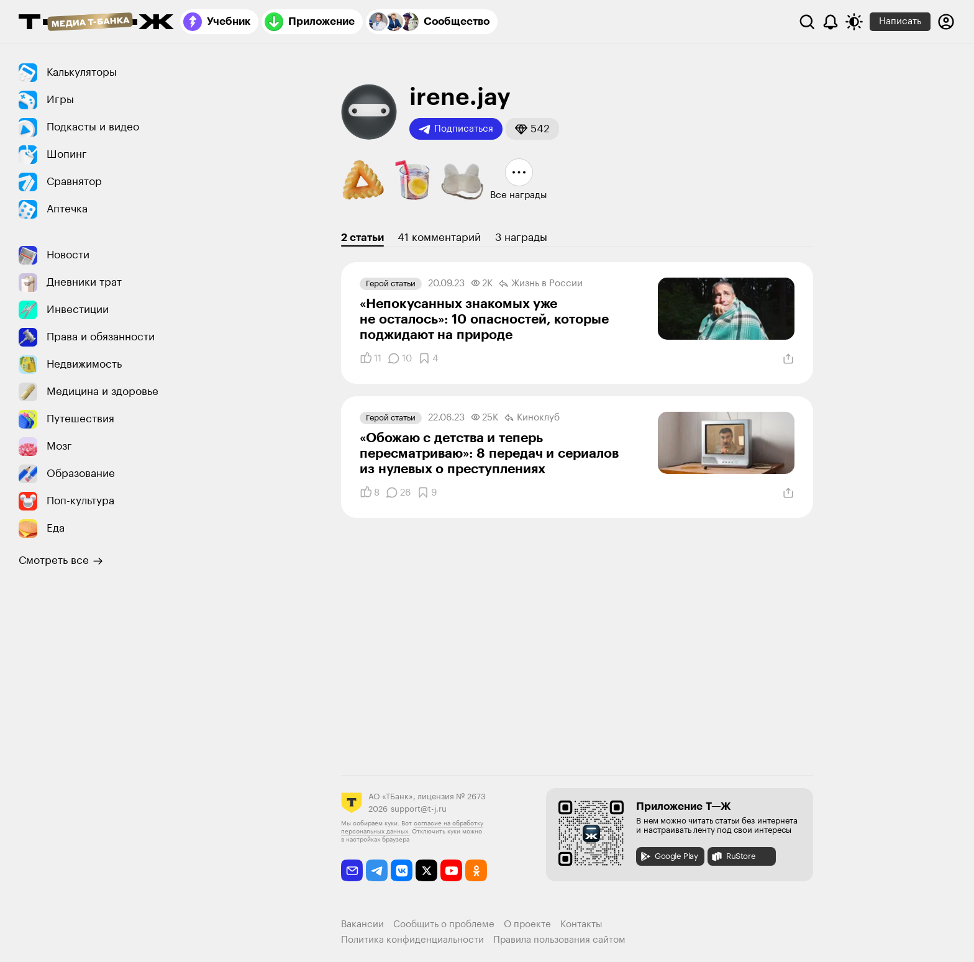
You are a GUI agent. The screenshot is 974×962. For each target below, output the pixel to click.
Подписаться (456, 129)
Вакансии (362, 924)
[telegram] (377, 870)
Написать (900, 21)
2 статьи (362, 237)
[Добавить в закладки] (428, 358)
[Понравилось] (371, 358)
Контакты (581, 924)
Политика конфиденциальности (412, 940)
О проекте (527, 924)
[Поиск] (807, 21)
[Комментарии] (400, 358)
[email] (352, 870)
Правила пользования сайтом (559, 940)
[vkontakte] (401, 870)
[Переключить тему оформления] (854, 21)
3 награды (521, 237)
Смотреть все (61, 560)
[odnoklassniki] (476, 870)
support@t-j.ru (419, 809)
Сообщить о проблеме (443, 924)
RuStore (733, 856)
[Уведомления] (830, 21)
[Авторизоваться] (946, 21)
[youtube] (451, 870)
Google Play (668, 856)
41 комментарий (439, 237)
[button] (532, 129)
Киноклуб (532, 418)
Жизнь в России (541, 284)
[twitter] (426, 870)
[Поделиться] (788, 359)
